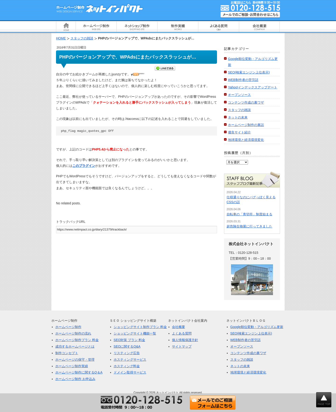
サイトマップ (182, 346)
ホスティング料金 (127, 366)
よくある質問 (182, 333)
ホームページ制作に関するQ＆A (78, 372)
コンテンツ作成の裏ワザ (246, 102)
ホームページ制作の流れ (73, 333)
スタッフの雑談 (239, 110)
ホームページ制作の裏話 (246, 125)
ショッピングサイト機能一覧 (135, 333)
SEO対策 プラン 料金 (129, 340)
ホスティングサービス (130, 359)
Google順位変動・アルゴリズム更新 (256, 327)
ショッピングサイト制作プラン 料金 (140, 327)
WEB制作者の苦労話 (243, 80)
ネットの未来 (238, 117)
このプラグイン (83, 166)
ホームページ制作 (68, 327)
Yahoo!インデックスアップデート (252, 87)
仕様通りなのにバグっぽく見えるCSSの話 (251, 199)
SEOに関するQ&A (127, 346)
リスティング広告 (127, 353)
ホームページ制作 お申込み (75, 379)
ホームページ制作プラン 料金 (77, 340)
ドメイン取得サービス (130, 372)
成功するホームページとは (74, 346)
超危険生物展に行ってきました (249, 226)
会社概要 (178, 327)
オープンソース (239, 95)
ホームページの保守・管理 (74, 359)
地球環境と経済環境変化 (246, 140)
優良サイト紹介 (239, 132)
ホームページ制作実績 (71, 366)
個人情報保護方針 (185, 340)
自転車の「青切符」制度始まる (249, 214)
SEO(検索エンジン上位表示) (249, 72)
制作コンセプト (66, 353)
